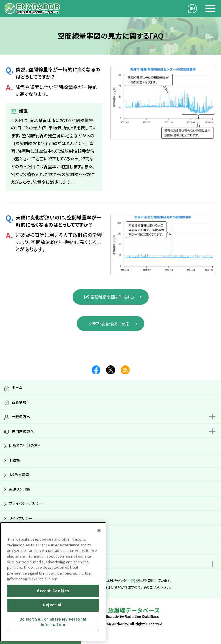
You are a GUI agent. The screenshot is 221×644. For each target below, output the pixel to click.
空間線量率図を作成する (109, 297)
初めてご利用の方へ (25, 445)
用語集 (14, 460)
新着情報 (19, 402)
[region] (53, 581)
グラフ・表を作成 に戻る (109, 323)
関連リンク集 (19, 489)
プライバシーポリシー (26, 503)
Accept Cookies (53, 590)
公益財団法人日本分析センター (109, 580)
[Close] (99, 530)
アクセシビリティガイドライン (31, 532)
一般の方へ (21, 416)
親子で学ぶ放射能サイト (31, 561)
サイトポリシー (20, 518)
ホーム (17, 387)
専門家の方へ (23, 431)
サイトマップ (18, 547)
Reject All (53, 605)
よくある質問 (19, 474)
